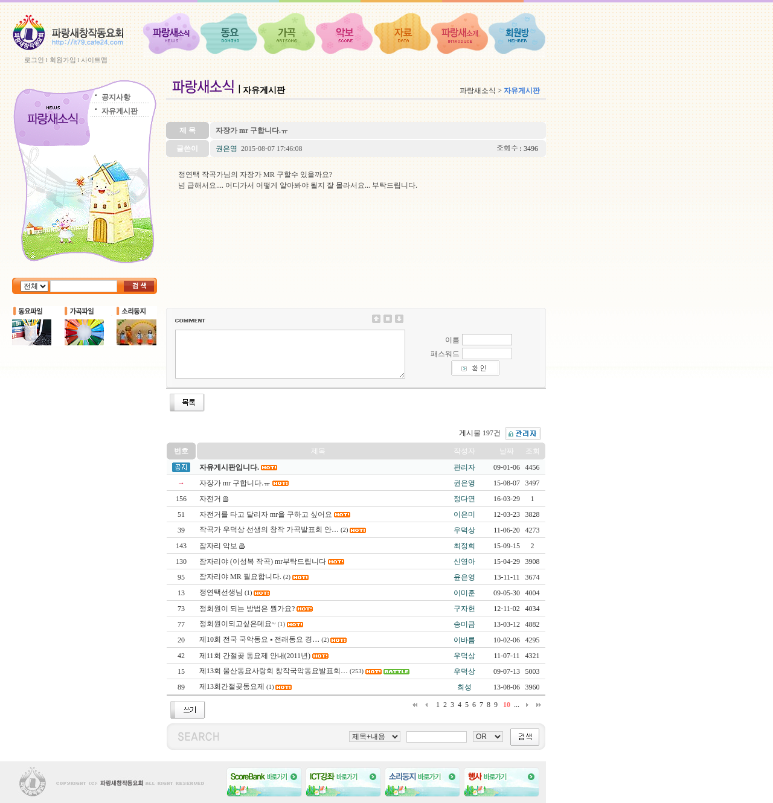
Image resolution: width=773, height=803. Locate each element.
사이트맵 (94, 59)
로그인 (34, 59)
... (516, 704)
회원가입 (63, 59)
